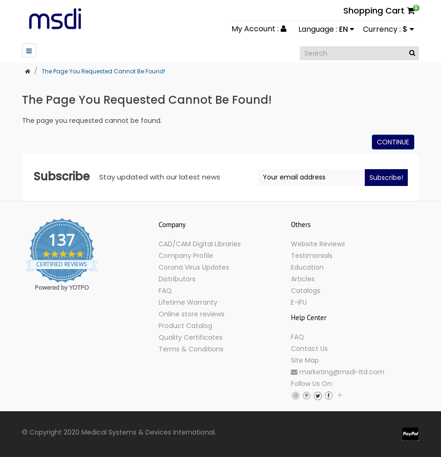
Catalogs (305, 290)
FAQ (165, 290)
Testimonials (312, 255)
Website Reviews (318, 244)
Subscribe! (386, 177)
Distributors (177, 279)
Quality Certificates (191, 337)
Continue (393, 142)
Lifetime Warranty (188, 302)
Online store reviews (191, 314)
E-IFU (299, 302)
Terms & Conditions (191, 349)
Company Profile (186, 255)
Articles (303, 279)
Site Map (305, 360)
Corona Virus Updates (194, 267)
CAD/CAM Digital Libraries (200, 244)
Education (307, 267)
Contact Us (309, 348)
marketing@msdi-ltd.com (337, 372)
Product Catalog (185, 325)
